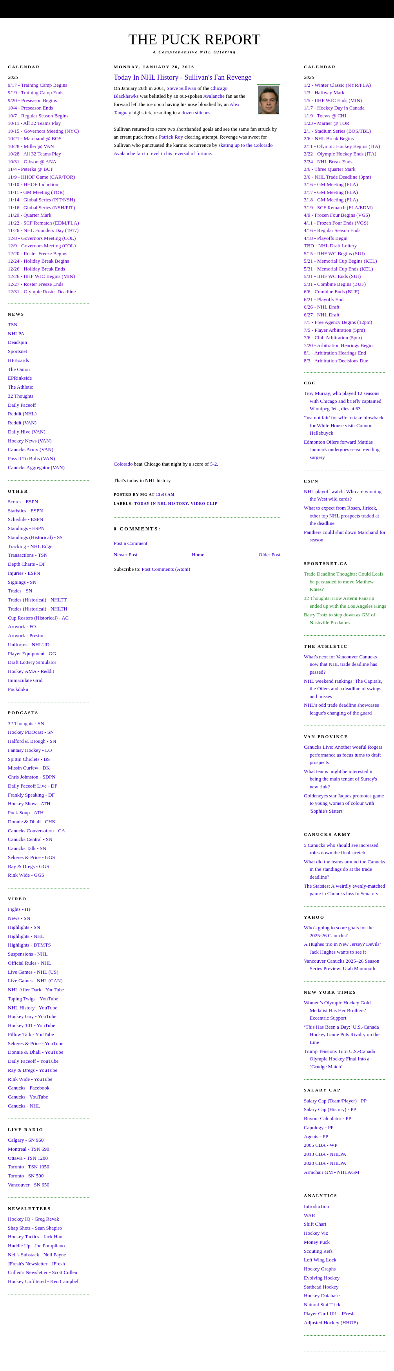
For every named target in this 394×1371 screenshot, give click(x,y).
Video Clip (204, 503)
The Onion (19, 369)
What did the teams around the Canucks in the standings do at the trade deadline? (344, 869)
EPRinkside (20, 378)
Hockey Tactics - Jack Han (35, 1236)
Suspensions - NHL (28, 954)
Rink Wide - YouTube (30, 1079)
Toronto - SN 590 (26, 1176)
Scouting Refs (318, 1251)
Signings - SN (22, 582)
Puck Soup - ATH (26, 812)
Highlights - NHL (26, 936)
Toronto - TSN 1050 (28, 1167)
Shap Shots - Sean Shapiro (35, 1228)
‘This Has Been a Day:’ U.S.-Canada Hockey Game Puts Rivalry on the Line (341, 1034)
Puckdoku (18, 689)
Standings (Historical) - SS (35, 537)
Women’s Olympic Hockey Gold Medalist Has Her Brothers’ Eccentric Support (337, 1010)
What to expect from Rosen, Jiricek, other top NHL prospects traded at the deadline (341, 515)
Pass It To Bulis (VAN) (31, 458)
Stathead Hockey (321, 1287)
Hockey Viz (316, 1233)
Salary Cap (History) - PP (330, 1109)
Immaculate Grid (25, 680)
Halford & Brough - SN (32, 741)
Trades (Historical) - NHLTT (37, 600)
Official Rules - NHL (29, 963)
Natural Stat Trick (322, 1304)
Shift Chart (315, 1224)
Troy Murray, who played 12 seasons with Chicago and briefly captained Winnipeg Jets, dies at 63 (342, 400)
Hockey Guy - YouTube (32, 1016)
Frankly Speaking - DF (31, 795)
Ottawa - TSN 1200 (28, 1158)
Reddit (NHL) (22, 414)
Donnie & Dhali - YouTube (35, 1052)
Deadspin (17, 342)
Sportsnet (17, 351)
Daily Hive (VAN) (26, 432)
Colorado (123, 464)
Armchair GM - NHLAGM (332, 1172)
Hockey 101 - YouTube (31, 1025)
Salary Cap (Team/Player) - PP (335, 1101)
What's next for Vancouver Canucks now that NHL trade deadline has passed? (340, 664)
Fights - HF (19, 909)
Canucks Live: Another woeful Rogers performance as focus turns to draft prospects (343, 754)
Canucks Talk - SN (27, 848)
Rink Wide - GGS (26, 875)
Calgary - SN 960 (26, 1140)
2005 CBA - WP (320, 1145)
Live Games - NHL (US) (33, 972)
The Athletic (20, 387)
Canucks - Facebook (28, 1088)
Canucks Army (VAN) (30, 449)
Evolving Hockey (322, 1278)
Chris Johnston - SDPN (32, 777)
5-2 (213, 464)
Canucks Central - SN (30, 839)
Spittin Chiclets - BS (29, 759)
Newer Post (125, 555)
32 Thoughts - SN (26, 723)
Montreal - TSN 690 (28, 1149)
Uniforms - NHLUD (28, 644)
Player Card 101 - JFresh (329, 1313)
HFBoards (18, 360)
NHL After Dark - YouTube (36, 990)
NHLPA (16, 333)
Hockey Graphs (320, 1269)
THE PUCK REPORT (194, 39)
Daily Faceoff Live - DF (32, 786)
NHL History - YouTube (32, 1008)
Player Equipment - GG (32, 653)
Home (198, 555)
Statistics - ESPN (25, 511)
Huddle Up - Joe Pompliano (36, 1246)
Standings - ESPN (26, 528)
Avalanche (214, 96)
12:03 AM (165, 494)
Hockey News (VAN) (30, 441)
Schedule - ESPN (25, 519)
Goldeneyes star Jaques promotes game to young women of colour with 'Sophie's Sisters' (344, 803)
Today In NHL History (161, 503)
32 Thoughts (20, 396)
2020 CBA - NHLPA (325, 1163)
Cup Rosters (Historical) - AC (38, 618)
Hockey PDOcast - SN (31, 732)
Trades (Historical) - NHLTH (37, 609)
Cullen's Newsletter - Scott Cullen (42, 1272)
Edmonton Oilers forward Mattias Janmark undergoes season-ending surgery (341, 449)
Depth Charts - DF (26, 564)
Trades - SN (20, 591)
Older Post (269, 555)
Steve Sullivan (181, 88)
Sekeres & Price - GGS (31, 857)
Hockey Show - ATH (29, 803)
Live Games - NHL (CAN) (35, 980)
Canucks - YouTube (28, 1097)
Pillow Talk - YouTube (31, 1034)
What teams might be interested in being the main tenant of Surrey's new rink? (340, 779)
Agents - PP (316, 1136)
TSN (13, 324)
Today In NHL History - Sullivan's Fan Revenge (182, 77)
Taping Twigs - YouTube (33, 999)
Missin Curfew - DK (29, 768)
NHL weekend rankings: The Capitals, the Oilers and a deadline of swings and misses (343, 688)
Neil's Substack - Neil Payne (37, 1255)
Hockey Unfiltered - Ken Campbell (44, 1281)
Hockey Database (322, 1295)
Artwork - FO (22, 626)
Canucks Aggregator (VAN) (36, 467)
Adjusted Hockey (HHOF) (331, 1322)
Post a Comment (130, 543)
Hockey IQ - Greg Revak (33, 1219)
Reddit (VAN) (22, 423)
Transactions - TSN (27, 555)
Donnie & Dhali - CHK (32, 821)
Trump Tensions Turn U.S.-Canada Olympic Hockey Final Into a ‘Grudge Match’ (339, 1058)
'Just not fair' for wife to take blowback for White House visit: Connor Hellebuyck (343, 425)
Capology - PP (319, 1127)
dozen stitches (196, 112)
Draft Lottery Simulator (32, 662)
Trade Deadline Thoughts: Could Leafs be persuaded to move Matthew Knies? (343, 581)
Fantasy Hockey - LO (30, 750)
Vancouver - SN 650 (28, 1185)
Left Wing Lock (320, 1260)
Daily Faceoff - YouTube (33, 1061)
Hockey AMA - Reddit (31, 671)
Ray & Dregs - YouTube (32, 1070)
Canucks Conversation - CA (36, 831)
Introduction (316, 1206)
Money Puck (317, 1242)
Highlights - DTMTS (29, 945)
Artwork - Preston (26, 635)
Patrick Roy (171, 137)
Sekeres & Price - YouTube (35, 1043)
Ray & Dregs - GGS (28, 866)
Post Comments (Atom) (166, 569)
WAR (309, 1215)
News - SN (19, 918)
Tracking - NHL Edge (30, 546)
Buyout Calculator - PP (327, 1118)
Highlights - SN (24, 927)
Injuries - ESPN (24, 573)
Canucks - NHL (24, 1106)
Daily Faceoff (22, 405)
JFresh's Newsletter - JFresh (36, 1264)
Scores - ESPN (23, 502)
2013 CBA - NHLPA (325, 1154)
